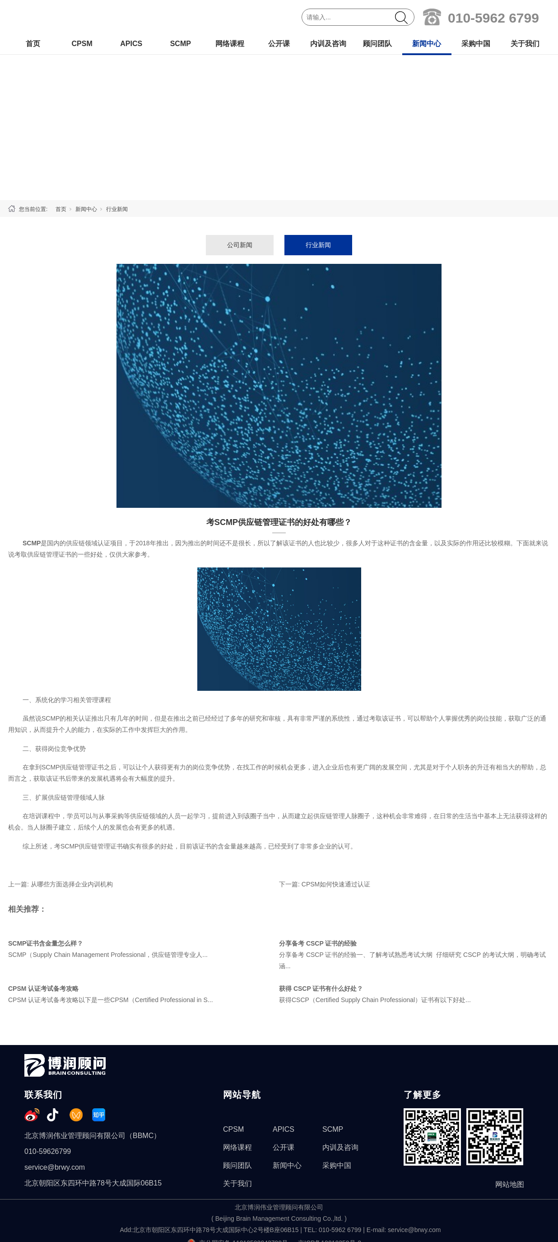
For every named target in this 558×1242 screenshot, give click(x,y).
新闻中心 (426, 43)
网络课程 (229, 43)
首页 (33, 43)
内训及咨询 (328, 43)
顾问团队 (377, 43)
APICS (131, 43)
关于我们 (525, 43)
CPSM (81, 43)
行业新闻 (117, 209)
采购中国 (475, 43)
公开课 (279, 43)
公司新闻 (239, 244)
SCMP (180, 43)
